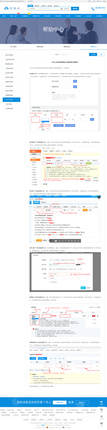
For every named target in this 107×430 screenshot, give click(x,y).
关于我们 (25, 419)
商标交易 (37, 6)
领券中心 (99, 1)
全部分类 (67, 9)
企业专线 (15, 415)
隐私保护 (57, 419)
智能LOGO (36, 16)
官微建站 (25, 16)
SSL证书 (88, 16)
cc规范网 (44, 415)
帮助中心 (41, 419)
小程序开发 (69, 412)
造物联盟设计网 (90, 412)
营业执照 (79, 419)
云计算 (68, 16)
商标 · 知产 (13, 16)
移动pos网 (38, 412)
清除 (101, 54)
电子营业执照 (67, 427)
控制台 (104, 1)
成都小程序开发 (48, 412)
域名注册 (50, 6)
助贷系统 (3, 412)
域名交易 (56, 6)
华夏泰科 (22, 412)
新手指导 (49, 419)
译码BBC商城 (25, 415)
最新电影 (52, 415)
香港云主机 (28, 410)
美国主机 (19, 410)
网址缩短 (93, 410)
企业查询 (43, 6)
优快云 (43, 425)
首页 (3, 16)
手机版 (65, 419)
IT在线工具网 (10, 410)
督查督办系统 (59, 412)
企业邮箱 (99, 16)
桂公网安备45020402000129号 (54, 427)
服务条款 (33, 419)
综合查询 (33, 9)
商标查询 (30, 6)
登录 (89, 1)
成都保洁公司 (35, 415)
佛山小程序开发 (60, 410)
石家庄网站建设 (5, 415)
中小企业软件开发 (73, 410)
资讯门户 (36, 410)
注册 (94, 1)
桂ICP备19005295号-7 (41, 427)
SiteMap (72, 419)
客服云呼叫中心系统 (47, 410)
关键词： (57, 54)
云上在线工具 (13, 412)
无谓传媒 (30, 412)
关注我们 (31, 1)
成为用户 (82, 402)
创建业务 (59, 402)
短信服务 (78, 16)
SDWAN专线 (84, 410)
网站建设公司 (79, 412)
